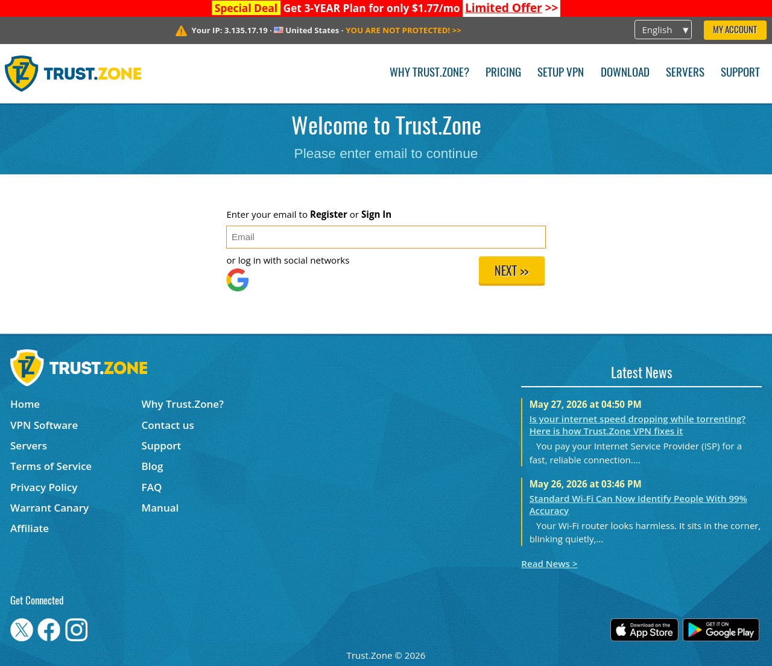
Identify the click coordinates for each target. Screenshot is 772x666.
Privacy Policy (43, 487)
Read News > (549, 563)
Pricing (503, 73)
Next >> (511, 272)
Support (740, 73)
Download (625, 73)
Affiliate (29, 528)
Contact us (168, 425)
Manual (160, 508)
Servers (685, 73)
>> (511, 8)
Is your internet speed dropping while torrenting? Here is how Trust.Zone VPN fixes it (638, 425)
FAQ (152, 487)
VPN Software (44, 425)
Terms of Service (51, 466)
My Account (735, 30)
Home (25, 404)
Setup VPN (560, 73)
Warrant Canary (49, 508)
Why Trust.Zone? (429, 73)
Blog (152, 466)
